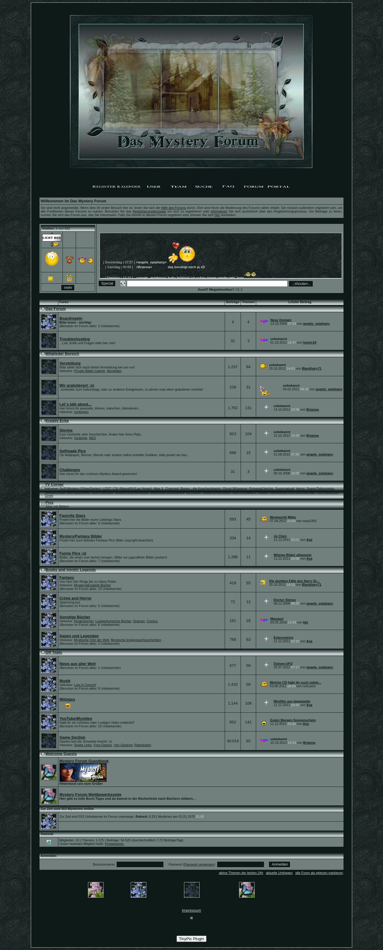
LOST (107, 488)
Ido (305, 622)
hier (217, 215)
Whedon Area (55, 492)
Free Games (103, 745)
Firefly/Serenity (102, 492)
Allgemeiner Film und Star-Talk (292, 492)
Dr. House (193, 492)
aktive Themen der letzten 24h (241, 873)
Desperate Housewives (167, 492)
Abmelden (114, 371)
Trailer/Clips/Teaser (217, 492)
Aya (309, 539)
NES (92, 438)
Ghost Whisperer (235, 488)
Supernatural (284, 488)
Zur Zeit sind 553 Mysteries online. (68, 809)
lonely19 (309, 342)
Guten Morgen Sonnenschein (293, 720)
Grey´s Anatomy (244, 492)
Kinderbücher (84, 621)
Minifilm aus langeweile (292, 701)
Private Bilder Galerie (89, 371)
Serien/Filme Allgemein (132, 492)
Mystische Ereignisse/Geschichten (136, 640)
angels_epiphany (316, 323)
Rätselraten (142, 745)
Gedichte (80, 438)
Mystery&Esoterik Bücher (92, 585)
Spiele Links (83, 745)
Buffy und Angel (78, 492)
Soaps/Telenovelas (320, 488)
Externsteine (284, 637)
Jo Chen (280, 536)
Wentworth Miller (283, 517)
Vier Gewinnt (123, 745)
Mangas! (277, 618)
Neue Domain (280, 320)
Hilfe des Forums (173, 208)
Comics (152, 621)
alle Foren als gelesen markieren (319, 873)
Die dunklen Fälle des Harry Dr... (294, 581)
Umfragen (81, 412)
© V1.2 (220, 289)
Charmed (172, 488)
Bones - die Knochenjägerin (200, 488)
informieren (219, 211)
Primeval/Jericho (261, 488)
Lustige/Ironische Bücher (113, 621)
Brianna (312, 409)
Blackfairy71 (311, 368)
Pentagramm (114, 844)
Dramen (139, 621)
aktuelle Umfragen (279, 873)
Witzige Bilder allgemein (292, 555)
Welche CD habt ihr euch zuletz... (295, 682)
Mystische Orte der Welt (91, 640)
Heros (300, 488)
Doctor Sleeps (285, 600)
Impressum (191, 910)
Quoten (263, 492)
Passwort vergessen (199, 864)
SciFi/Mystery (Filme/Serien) (80, 488)
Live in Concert (85, 685)
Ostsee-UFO (283, 663)
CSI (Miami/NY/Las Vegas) (132, 488)
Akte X (158, 488)
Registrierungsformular (149, 211)
